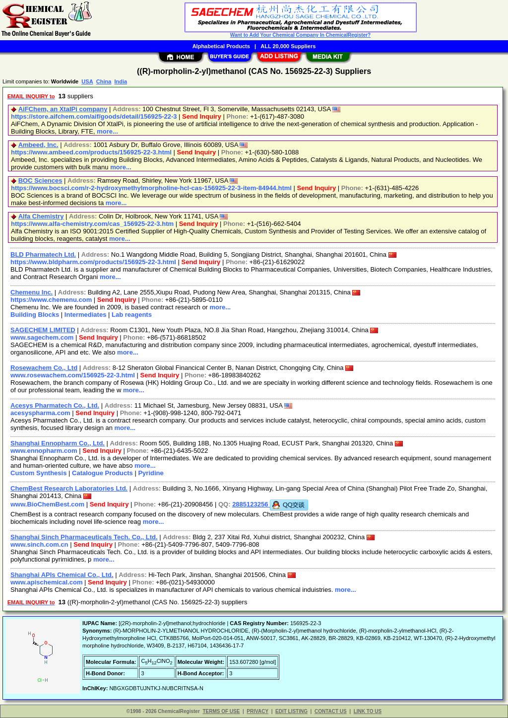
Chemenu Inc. (31, 292)
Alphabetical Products (221, 46)
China (104, 81)
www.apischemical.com (46, 582)
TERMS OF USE (221, 711)
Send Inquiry (201, 116)
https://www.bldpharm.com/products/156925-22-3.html (93, 262)
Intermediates (85, 314)
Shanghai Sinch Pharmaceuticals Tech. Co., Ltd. (84, 537)
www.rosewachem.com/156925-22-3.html (72, 375)
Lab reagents (132, 314)
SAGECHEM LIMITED (42, 330)
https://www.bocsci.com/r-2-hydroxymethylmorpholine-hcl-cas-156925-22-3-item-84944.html (151, 188)
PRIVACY (257, 711)
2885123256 (270, 504)
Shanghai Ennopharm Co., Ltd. (57, 443)
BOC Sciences (40, 180)
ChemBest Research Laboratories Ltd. (68, 488)
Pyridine (150, 473)
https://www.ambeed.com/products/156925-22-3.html (91, 152)
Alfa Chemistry (41, 216)
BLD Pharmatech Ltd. (43, 254)
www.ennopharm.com (43, 450)
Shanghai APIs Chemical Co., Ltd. (62, 574)
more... (107, 131)
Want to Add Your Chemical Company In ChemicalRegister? (300, 35)
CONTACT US (331, 711)
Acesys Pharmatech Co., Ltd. (54, 405)
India (120, 81)
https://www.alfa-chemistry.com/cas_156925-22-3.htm (92, 223)
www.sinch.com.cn (39, 544)
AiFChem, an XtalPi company (63, 109)
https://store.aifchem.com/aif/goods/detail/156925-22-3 (94, 116)
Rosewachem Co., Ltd (43, 367)
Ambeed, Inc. (38, 144)
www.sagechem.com (41, 337)
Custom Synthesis (38, 473)
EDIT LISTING (291, 711)
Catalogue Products (102, 473)
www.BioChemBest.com (47, 504)
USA (87, 81)
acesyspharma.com (40, 413)
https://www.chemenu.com (51, 299)
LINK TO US (367, 711)
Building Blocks (34, 314)
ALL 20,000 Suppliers (288, 46)
